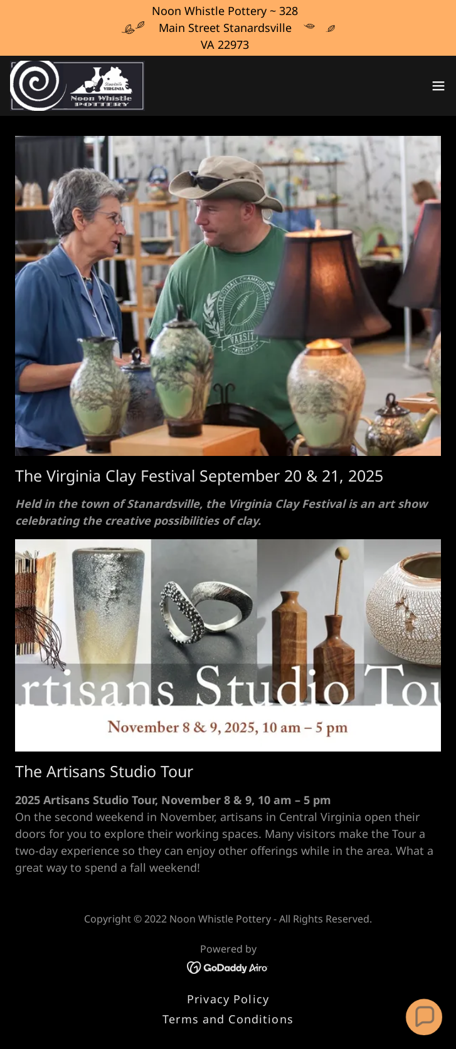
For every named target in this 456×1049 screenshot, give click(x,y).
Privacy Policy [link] (228, 998)
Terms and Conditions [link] (228, 1018)
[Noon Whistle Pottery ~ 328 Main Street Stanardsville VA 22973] (228, 28)
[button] (438, 85)
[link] (77, 86)
